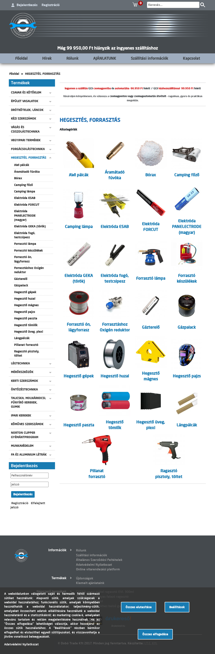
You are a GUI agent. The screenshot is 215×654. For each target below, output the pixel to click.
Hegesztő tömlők (26, 325)
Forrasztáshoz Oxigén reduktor (29, 270)
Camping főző (23, 185)
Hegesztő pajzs (24, 312)
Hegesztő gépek (25, 292)
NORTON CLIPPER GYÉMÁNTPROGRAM (24, 435)
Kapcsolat (191, 58)
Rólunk (72, 58)
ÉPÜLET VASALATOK (24, 101)
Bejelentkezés (27, 5)
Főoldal (21, 58)
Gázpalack (21, 285)
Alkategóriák (68, 129)
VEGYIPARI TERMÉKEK (26, 140)
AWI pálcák (21, 165)
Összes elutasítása (139, 607)
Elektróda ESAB (24, 198)
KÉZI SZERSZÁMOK (23, 118)
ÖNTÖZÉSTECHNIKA (24, 389)
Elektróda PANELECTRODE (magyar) (24, 215)
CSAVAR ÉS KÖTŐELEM (26, 92)
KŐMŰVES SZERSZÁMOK (27, 424)
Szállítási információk (149, 58)
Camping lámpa (24, 191)
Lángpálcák (22, 338)
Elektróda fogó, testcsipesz (24, 235)
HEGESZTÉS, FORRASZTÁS (42, 74)
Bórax (18, 178)
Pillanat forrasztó (26, 345)
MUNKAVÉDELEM (22, 446)
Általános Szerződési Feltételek (99, 560)
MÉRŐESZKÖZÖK (22, 372)
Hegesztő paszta (25, 318)
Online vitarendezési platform (98, 569)
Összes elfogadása (155, 634)
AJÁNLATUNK (104, 58)
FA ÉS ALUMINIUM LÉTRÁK (29, 454)
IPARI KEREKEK (21, 415)
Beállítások (177, 607)
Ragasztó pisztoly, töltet (26, 353)
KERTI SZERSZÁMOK (24, 381)
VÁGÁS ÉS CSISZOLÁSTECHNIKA (25, 129)
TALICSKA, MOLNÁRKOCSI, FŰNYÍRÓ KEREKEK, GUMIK (28, 402)
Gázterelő (20, 279)
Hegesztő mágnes (26, 305)
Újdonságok (84, 578)
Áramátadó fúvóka (27, 172)
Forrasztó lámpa (25, 244)
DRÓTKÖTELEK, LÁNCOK (27, 110)
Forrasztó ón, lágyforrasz (23, 259)
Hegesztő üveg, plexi (28, 332)
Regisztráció (51, 5)
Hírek (47, 58)
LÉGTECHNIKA (20, 363)
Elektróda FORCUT (26, 205)
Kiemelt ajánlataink (90, 583)
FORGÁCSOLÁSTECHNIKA (28, 149)
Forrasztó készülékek (28, 250)
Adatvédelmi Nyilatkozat (94, 565)
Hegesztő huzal (24, 299)
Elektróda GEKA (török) (30, 226)
